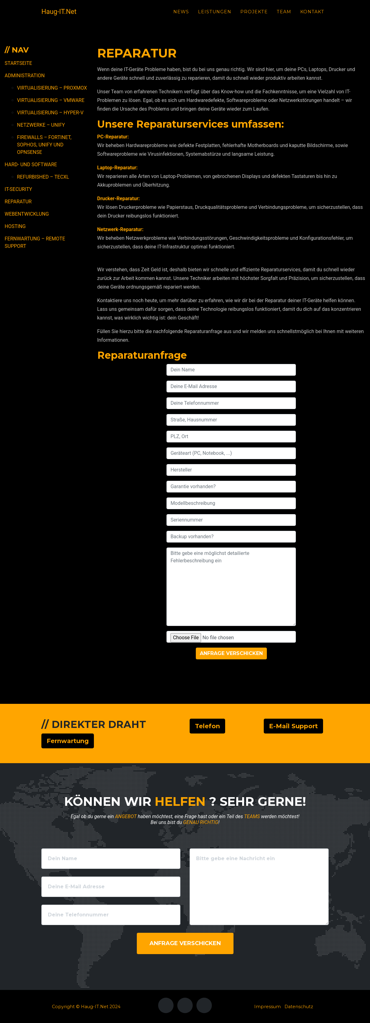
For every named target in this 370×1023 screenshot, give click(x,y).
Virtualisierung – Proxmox (52, 88)
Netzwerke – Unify (41, 125)
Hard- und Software (31, 164)
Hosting (15, 226)
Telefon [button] (207, 726)
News (181, 16)
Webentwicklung (27, 214)
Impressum (267, 1006)
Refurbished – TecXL (43, 177)
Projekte (254, 16)
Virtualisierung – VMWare (50, 100)
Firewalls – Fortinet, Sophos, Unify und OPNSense (44, 144)
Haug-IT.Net (63, 16)
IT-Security (18, 189)
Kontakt (312, 16)
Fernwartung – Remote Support (35, 242)
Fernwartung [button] (68, 741)
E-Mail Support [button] (293, 726)
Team (284, 16)
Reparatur (18, 202)
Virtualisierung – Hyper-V (50, 113)
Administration (25, 75)
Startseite (18, 63)
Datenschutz (298, 1006)
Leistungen (214, 16)
